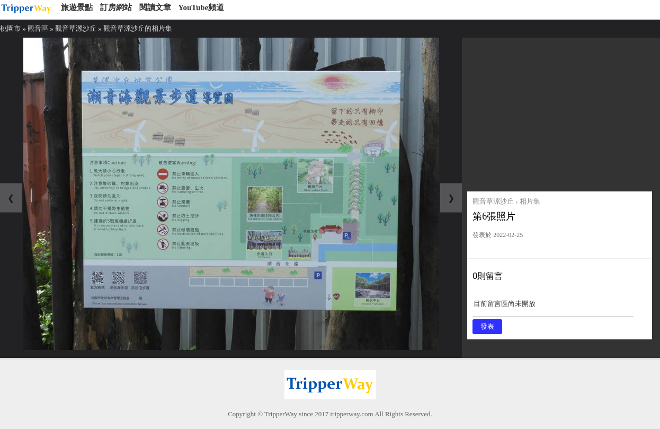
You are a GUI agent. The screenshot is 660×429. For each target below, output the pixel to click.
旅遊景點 (77, 7)
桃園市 (10, 28)
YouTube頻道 (201, 7)
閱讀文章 (155, 7)
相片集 (530, 201)
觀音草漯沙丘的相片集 (137, 28)
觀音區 (38, 28)
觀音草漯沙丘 (75, 28)
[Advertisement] (559, 112)
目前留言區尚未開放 (553, 307)
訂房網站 (116, 7)
